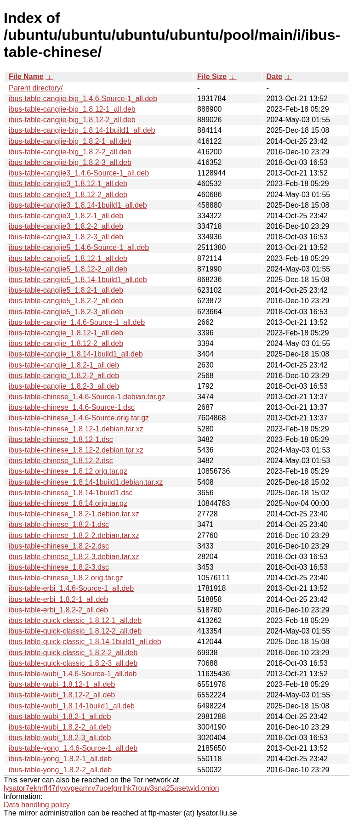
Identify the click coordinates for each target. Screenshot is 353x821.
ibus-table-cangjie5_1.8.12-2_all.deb (68, 269)
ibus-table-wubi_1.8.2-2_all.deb (60, 727)
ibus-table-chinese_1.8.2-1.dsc (59, 524)
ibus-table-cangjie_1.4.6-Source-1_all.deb (77, 322)
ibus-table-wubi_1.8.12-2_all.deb (62, 695)
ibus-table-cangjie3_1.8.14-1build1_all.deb (78, 205)
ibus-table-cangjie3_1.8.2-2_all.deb (66, 226)
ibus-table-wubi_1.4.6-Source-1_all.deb (73, 674)
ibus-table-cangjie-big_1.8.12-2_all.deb (72, 120)
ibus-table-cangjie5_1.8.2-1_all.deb (66, 290)
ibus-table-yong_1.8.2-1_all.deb (60, 759)
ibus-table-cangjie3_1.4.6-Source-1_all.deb (79, 173)
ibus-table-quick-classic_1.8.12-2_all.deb (75, 631)
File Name (26, 76)
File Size (212, 76)
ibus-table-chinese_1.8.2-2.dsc (59, 546)
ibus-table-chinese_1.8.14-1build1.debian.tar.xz (86, 482)
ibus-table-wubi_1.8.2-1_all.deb (60, 716)
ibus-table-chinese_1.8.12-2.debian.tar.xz (76, 450)
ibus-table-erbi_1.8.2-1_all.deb (58, 599)
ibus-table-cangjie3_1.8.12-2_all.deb (68, 194)
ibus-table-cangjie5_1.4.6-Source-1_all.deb (79, 247)
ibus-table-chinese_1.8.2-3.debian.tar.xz (74, 557)
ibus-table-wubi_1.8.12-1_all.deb (62, 684)
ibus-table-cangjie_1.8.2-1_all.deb (64, 365)
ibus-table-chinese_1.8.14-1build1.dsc (71, 493)
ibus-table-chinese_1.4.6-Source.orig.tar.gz (79, 418)
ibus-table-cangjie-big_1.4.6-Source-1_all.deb (83, 98)
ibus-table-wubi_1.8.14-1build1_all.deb (72, 706)
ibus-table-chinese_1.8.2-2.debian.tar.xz (74, 535)
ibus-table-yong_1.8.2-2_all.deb (60, 770)
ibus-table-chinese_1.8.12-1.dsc (61, 439)
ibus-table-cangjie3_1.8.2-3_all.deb (66, 237)
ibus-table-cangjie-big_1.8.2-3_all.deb (70, 162)
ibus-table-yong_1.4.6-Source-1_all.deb (73, 748)
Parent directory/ (36, 88)
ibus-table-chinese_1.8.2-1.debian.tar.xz (74, 514)
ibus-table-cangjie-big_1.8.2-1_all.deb (70, 141)
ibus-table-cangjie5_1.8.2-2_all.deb (66, 301)
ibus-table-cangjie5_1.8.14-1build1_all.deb (78, 279)
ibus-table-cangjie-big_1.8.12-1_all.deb (72, 109)
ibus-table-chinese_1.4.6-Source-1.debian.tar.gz (87, 397)
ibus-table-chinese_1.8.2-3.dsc (59, 567)
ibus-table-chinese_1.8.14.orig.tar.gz (68, 503)
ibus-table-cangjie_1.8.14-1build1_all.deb (76, 354)
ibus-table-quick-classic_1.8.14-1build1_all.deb (85, 641)
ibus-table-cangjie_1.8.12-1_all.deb (66, 333)
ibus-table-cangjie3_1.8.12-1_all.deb (68, 183)
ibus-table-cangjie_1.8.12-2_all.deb (66, 343)
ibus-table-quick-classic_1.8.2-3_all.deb (73, 663)
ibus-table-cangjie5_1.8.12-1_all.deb (68, 258)
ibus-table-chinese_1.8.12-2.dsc (61, 460)
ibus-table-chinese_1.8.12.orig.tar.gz (68, 471)
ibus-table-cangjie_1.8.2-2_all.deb (64, 375)
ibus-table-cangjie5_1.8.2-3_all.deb (66, 312)
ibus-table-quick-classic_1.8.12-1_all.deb (75, 620)
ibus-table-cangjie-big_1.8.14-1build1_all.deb (82, 130)
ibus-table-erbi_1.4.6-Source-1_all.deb (71, 588)
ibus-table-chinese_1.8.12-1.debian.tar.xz (76, 429)
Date (274, 76)
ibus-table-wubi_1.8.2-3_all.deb (60, 738)
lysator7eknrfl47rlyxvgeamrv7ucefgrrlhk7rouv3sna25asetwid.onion (111, 788)
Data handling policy (37, 805)
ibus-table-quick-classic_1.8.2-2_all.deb (73, 653)
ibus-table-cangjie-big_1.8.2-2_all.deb (70, 152)
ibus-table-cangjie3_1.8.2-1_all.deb (66, 216)
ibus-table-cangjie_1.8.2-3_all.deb (64, 386)
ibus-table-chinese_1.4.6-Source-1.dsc (72, 407)
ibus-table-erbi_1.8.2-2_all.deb (58, 610)
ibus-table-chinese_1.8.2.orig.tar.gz (66, 578)
